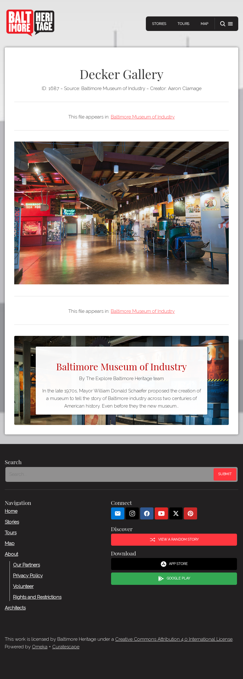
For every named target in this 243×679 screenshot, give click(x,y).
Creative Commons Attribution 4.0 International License (174, 639)
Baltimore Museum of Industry (143, 117)
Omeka (39, 647)
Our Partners (26, 565)
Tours (183, 24)
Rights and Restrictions (37, 597)
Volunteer (23, 586)
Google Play (174, 579)
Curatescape (65, 647)
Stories (159, 24)
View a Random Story (174, 540)
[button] (226, 24)
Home (11, 511)
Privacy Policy (28, 576)
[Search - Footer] (110, 475)
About (11, 554)
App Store (174, 564)
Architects (15, 608)
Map (204, 24)
